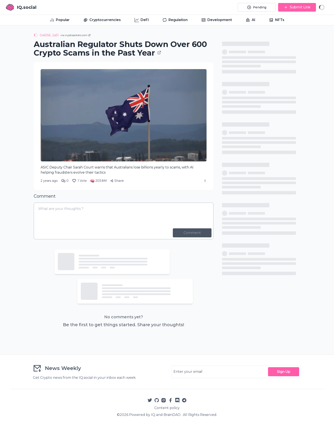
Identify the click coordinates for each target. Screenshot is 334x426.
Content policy (167, 408)
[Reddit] (177, 400)
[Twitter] (149, 400)
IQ (153, 415)
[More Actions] (205, 180)
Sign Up (283, 372)
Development (216, 20)
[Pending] (257, 7)
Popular (60, 20)
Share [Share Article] (117, 181)
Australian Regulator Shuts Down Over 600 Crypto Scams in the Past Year (120, 48)
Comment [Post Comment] (192, 233)
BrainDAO (172, 415)
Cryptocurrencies (102, 20)
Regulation (175, 20)
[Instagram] (163, 400)
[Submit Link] (297, 7)
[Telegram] (184, 400)
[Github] (156, 400)
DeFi (142, 20)
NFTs (276, 20)
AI (250, 20)
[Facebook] (170, 400)
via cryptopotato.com (75, 35)
